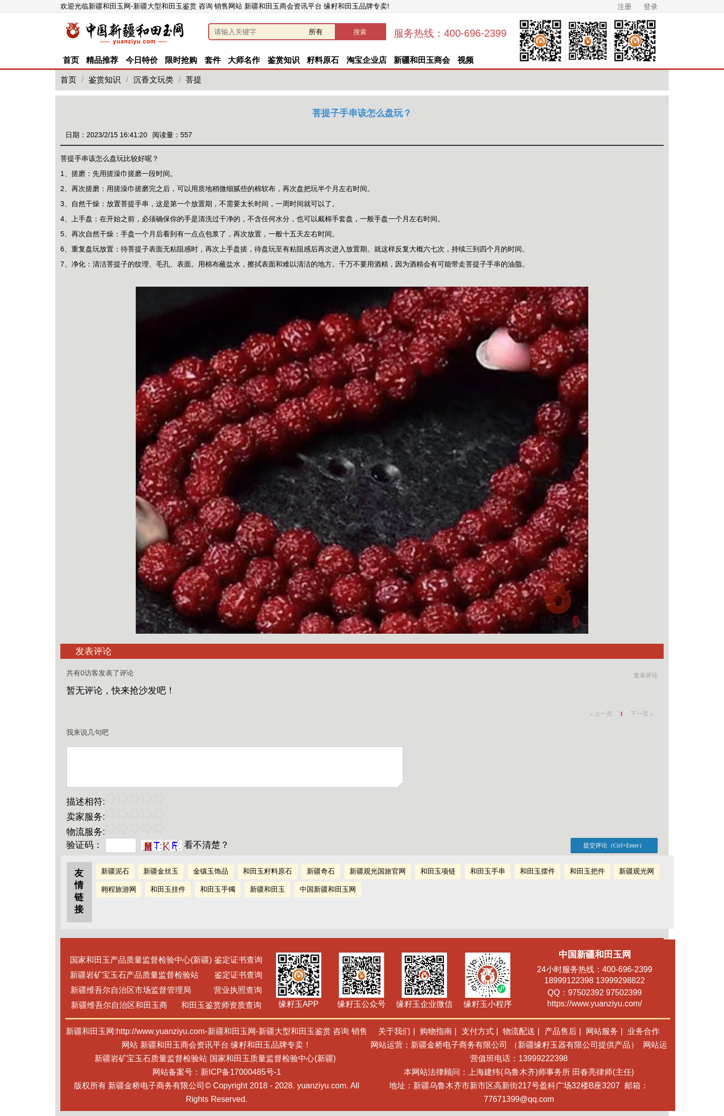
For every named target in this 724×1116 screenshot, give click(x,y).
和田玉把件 (587, 871)
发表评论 (646, 675)
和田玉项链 (438, 871)
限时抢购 (181, 60)
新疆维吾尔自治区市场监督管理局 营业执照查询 (165, 990)
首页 (71, 60)
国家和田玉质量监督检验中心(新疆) (273, 1058)
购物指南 (436, 1031)
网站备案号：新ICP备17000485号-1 (216, 1072)
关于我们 (394, 1031)
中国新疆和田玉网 (328, 889)
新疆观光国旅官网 (377, 871)
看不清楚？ (185, 845)
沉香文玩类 (153, 79)
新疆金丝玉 (160, 871)
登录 (651, 7)
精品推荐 (102, 60)
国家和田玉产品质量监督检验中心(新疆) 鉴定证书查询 (166, 960)
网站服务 (602, 1031)
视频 (466, 60)
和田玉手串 (487, 871)
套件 (213, 60)
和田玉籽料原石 (267, 871)
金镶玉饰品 (210, 871)
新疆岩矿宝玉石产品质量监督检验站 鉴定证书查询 (166, 975)
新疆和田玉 (267, 889)
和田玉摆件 (537, 871)
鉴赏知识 (283, 60)
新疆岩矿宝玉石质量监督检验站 (151, 1058)
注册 (624, 7)
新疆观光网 (636, 871)
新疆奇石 (321, 871)
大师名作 (244, 60)
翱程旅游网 (118, 889)
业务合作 (643, 1031)
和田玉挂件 (168, 889)
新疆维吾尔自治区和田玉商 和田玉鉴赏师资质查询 (166, 1005)
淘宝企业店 (366, 60)
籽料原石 (323, 60)
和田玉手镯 (217, 889)
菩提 (194, 79)
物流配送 (519, 1031)
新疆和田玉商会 (422, 60)
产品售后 (561, 1031)
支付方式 (478, 1031)
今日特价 (142, 60)
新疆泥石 (115, 871)
